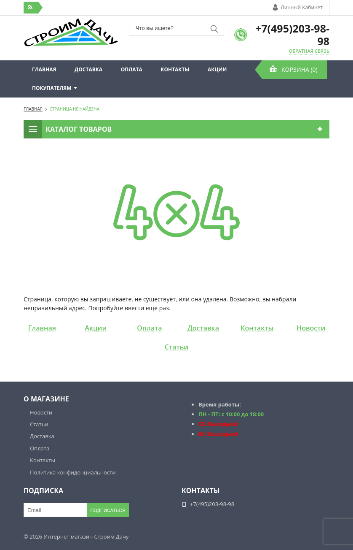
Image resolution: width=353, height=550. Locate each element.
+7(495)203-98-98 (292, 34)
